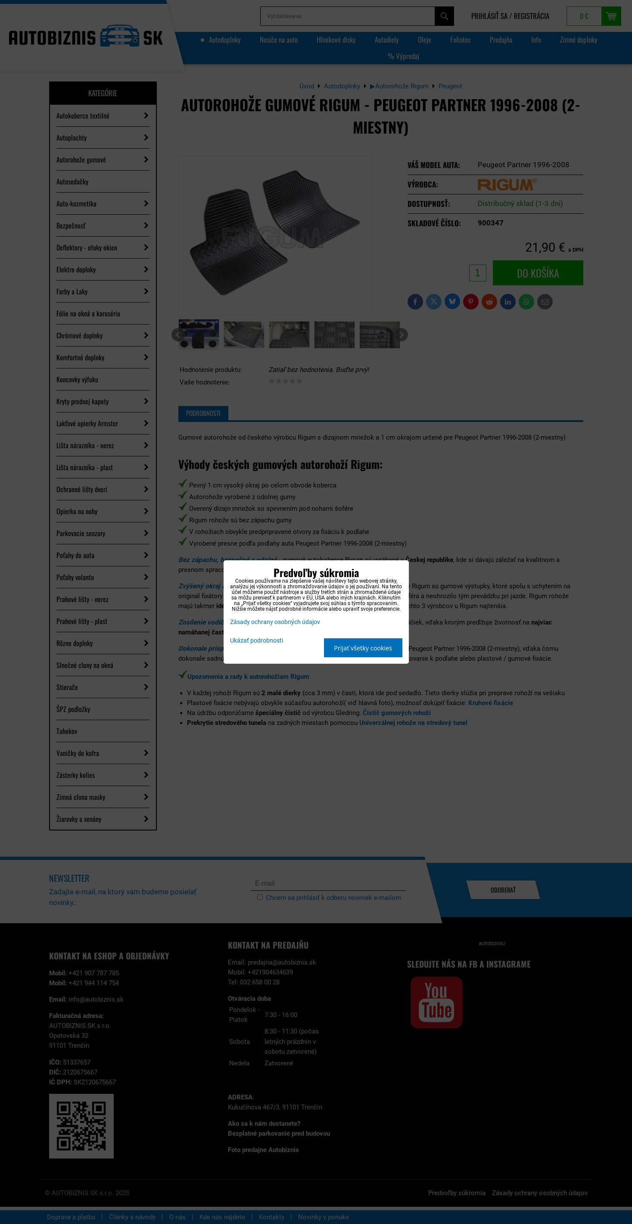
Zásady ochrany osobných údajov (275, 622)
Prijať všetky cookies (363, 648)
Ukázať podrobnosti (256, 640)
